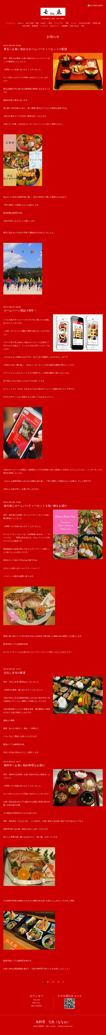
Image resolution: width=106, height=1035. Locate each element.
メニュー (74, 23)
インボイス (44, 26)
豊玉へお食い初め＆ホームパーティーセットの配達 (35, 49)
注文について (54, 26)
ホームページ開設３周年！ (20, 310)
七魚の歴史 (26, 26)
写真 (67, 23)
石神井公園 (96, 23)
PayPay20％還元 (84, 23)
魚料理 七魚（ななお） (53, 1022)
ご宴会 (49, 23)
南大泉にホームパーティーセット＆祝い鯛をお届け (35, 506)
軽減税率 (35, 26)
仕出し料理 (29, 23)
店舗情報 (64, 26)
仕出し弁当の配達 (15, 672)
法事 (37, 23)
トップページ (10, 23)
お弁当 (43, 23)
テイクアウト (58, 23)
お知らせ (20, 23)
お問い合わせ (74, 26)
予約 (82, 26)
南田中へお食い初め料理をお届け (24, 765)
